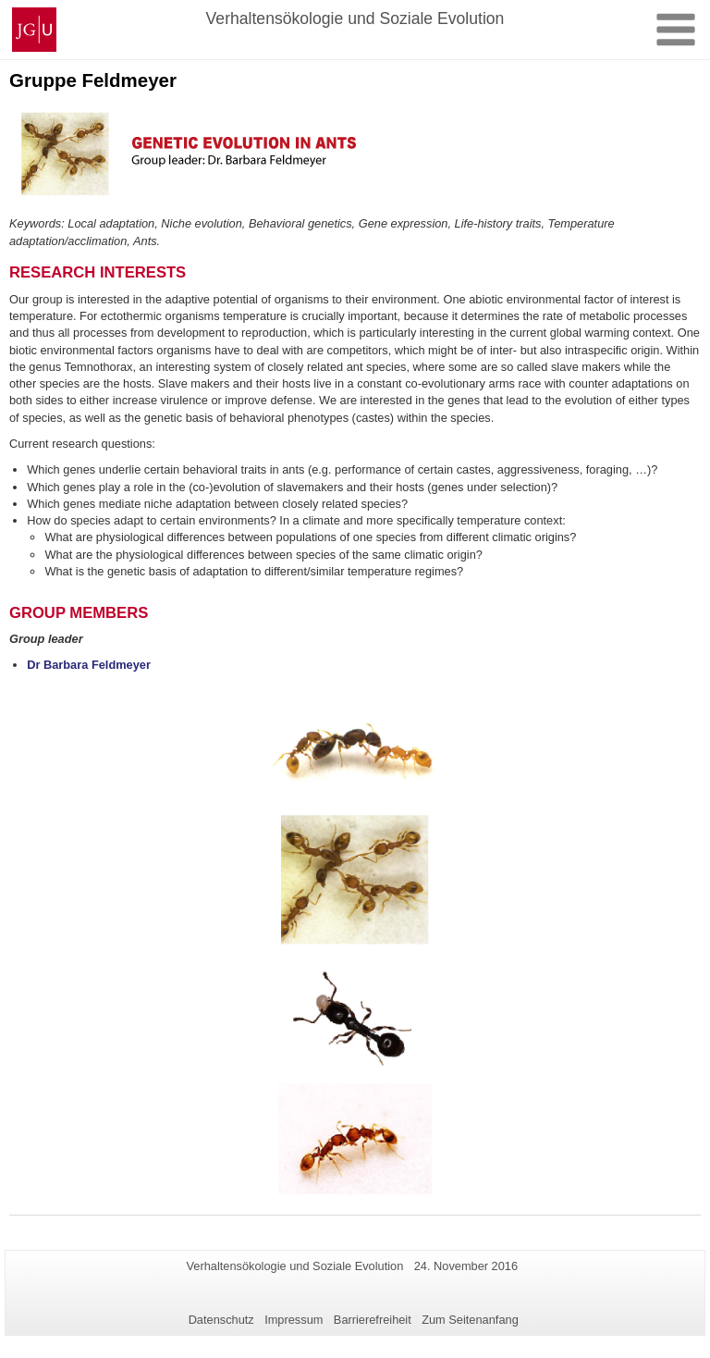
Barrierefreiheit (372, 1320)
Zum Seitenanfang (470, 1320)
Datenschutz (221, 1320)
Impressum (293, 1320)
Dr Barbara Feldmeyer (89, 665)
